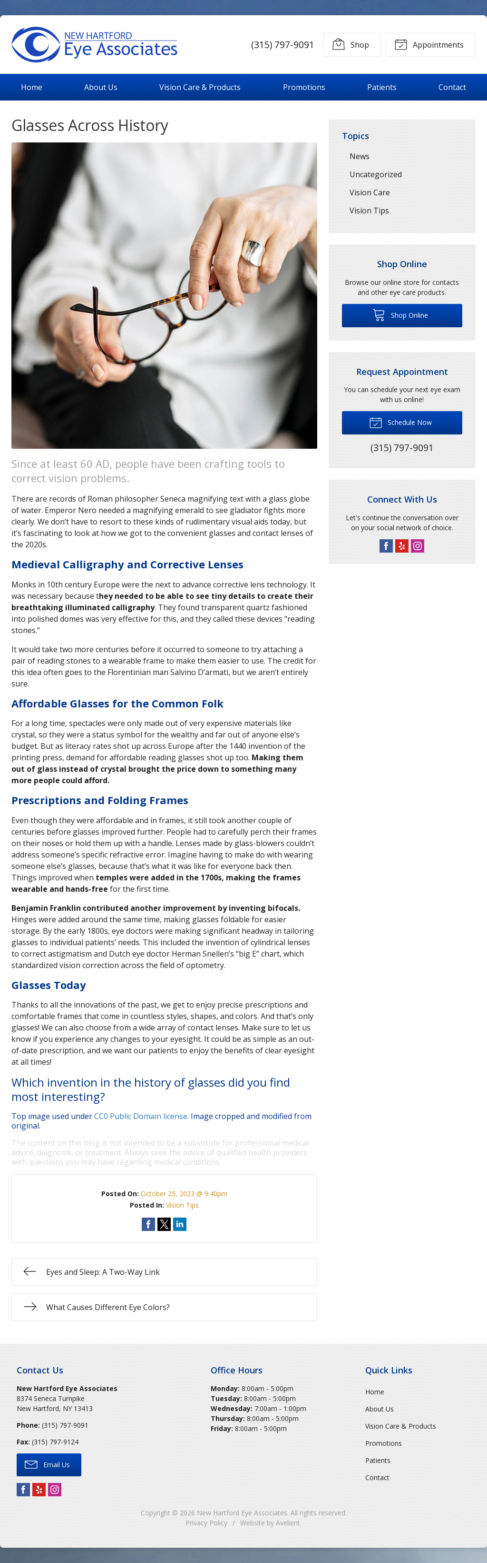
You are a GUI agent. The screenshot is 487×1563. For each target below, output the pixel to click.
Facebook (386, 546)
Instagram (417, 546)
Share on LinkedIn (179, 1224)
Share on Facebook (148, 1224)
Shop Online (400, 314)
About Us (100, 87)
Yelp (402, 546)
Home (31, 87)
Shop (350, 43)
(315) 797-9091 (282, 44)
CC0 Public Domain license (140, 1116)
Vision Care (370, 192)
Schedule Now (400, 422)
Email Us (47, 1464)
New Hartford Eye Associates (242, 1512)
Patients (382, 87)
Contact (452, 87)
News (360, 156)
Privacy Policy (206, 1522)
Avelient (288, 1522)
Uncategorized (376, 174)
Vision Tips (182, 1205)
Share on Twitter (164, 1224)
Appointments (429, 43)
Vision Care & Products (200, 87)
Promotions (304, 87)
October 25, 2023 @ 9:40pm (184, 1193)
